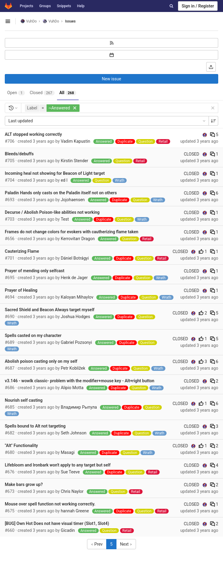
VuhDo (28, 21)
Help (81, 6)
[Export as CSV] (211, 67)
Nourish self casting (24, 400)
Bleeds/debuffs (19, 153)
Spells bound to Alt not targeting (35, 426)
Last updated (107, 120)
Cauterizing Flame (22, 251)
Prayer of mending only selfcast (35, 270)
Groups (45, 6)
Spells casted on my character (33, 335)
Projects (26, 6)
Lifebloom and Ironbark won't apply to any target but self (57, 465)
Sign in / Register (198, 6)
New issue (111, 78)
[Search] (171, 6)
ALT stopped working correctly (33, 134)
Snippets (64, 6)
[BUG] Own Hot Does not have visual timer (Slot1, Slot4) (57, 523)
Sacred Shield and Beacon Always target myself (50, 309)
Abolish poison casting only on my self (41, 361)
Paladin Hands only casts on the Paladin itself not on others (61, 192)
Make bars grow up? (24, 484)
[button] (53, 108)
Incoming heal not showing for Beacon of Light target (55, 173)
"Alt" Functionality (21, 445)
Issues (70, 21)
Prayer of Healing (21, 290)
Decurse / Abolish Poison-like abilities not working (52, 212)
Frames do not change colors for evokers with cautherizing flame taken (71, 231)
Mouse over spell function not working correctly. (50, 504)
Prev (97, 544)
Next (126, 544)
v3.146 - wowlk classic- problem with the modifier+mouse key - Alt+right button (79, 380)
